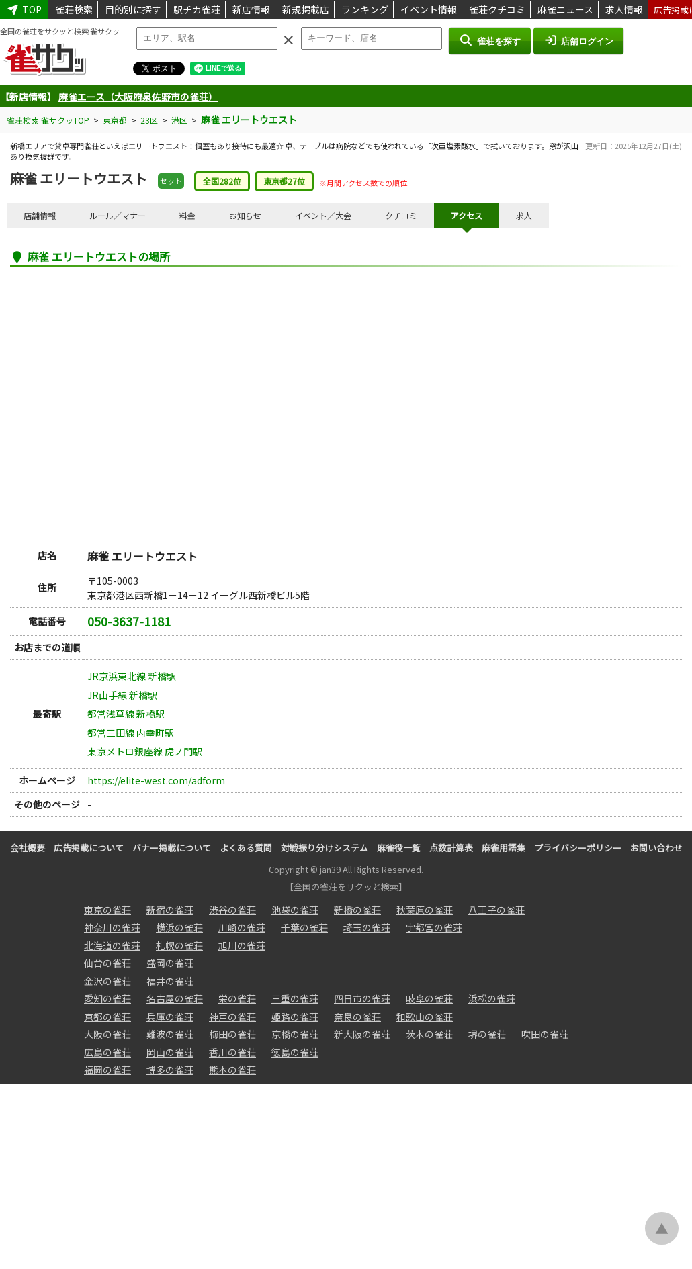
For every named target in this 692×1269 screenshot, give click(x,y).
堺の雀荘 (487, 1034)
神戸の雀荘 (232, 1016)
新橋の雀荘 (357, 909)
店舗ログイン (578, 40)
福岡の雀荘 (107, 1069)
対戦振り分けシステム (324, 847)
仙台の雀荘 (107, 963)
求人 (524, 215)
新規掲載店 (305, 9)
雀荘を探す (489, 40)
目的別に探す (133, 9)
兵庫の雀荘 (169, 1016)
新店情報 (251, 9)
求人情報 (624, 9)
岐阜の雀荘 (429, 998)
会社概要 (27, 847)
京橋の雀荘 (294, 1034)
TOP (24, 9)
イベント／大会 (323, 215)
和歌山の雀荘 (424, 1016)
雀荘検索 (74, 9)
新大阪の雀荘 (362, 1034)
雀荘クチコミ (497, 9)
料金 (187, 215)
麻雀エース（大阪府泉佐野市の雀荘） (138, 96)
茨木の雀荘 (429, 1034)
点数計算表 (451, 847)
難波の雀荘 (169, 1034)
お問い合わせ (656, 847)
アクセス (466, 215)
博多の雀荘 (169, 1069)
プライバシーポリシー (577, 847)
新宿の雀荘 (169, 909)
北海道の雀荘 (112, 945)
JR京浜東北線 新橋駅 (131, 676)
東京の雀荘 (107, 909)
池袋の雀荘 (294, 909)
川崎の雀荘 (241, 927)
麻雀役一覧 (399, 847)
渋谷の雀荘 (232, 909)
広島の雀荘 (107, 1052)
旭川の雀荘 (241, 945)
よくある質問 (246, 847)
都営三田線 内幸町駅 (130, 732)
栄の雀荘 (237, 998)
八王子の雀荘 (496, 909)
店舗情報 (40, 215)
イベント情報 (428, 9)
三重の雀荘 (294, 998)
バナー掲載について (171, 847)
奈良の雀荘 (357, 1016)
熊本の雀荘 (232, 1069)
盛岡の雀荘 (169, 963)
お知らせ (245, 215)
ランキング (364, 9)
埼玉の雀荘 (366, 927)
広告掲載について (89, 847)
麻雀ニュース (565, 9)
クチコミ (401, 215)
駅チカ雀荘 (196, 9)
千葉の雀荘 (304, 927)
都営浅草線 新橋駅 (126, 713)
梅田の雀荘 (232, 1034)
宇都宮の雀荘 (434, 927)
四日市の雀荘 (362, 998)
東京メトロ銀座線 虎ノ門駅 (144, 751)
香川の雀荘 (232, 1052)
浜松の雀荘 (491, 998)
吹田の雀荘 (544, 1034)
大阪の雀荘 (107, 1034)
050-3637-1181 (129, 621)
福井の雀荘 (169, 981)
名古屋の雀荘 (174, 998)
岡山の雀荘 (169, 1052)
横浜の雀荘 (179, 927)
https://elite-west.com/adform (156, 780)
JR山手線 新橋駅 (122, 695)
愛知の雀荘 (107, 998)
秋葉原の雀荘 (424, 909)
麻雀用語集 (503, 847)
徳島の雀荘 (294, 1052)
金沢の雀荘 (107, 981)
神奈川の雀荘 (112, 927)
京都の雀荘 (107, 1016)
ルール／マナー (117, 215)
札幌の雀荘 (179, 945)
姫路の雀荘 (294, 1016)
